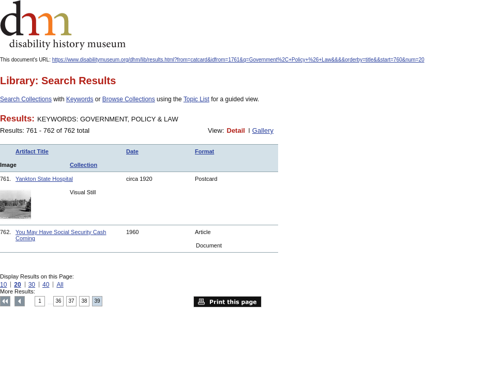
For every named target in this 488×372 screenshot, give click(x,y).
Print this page (227, 301)
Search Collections (26, 99)
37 (71, 301)
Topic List (196, 99)
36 (59, 301)
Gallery (262, 130)
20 (17, 284)
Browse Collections (128, 99)
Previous (19, 301)
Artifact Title (32, 151)
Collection (83, 165)
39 (97, 301)
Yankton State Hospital (44, 179)
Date (132, 151)
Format (204, 151)
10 (3, 284)
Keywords (80, 99)
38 (84, 301)
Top (5, 301)
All (59, 284)
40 (45, 284)
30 (31, 284)
